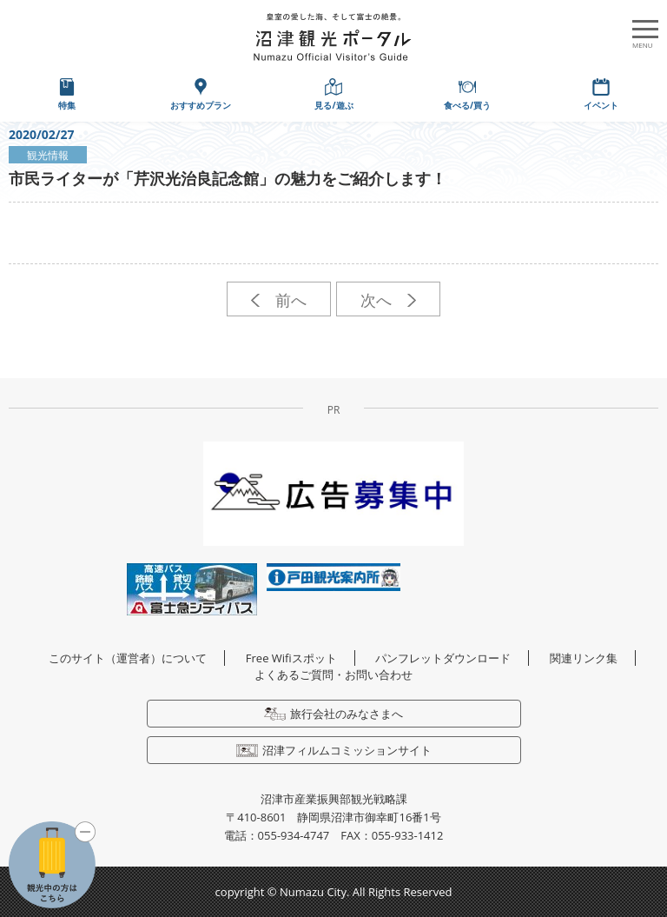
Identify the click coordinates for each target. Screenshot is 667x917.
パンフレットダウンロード (443, 658)
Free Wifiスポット (291, 658)
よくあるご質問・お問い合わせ (333, 674)
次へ (387, 299)
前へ (278, 299)
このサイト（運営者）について (128, 658)
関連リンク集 (583, 658)
